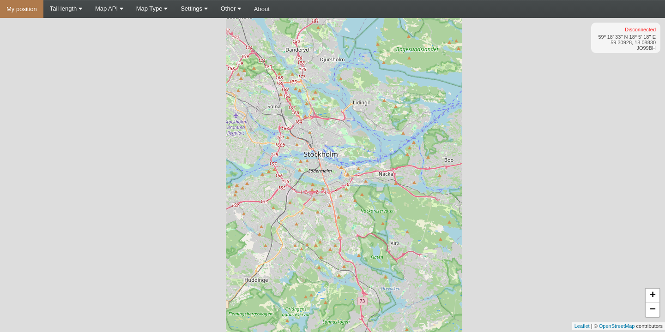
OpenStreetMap (617, 326)
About (262, 9)
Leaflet (582, 326)
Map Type (152, 8)
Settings (194, 8)
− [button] (653, 310)
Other (231, 8)
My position (21, 9)
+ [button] (653, 295)
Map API (109, 8)
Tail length (66, 8)
